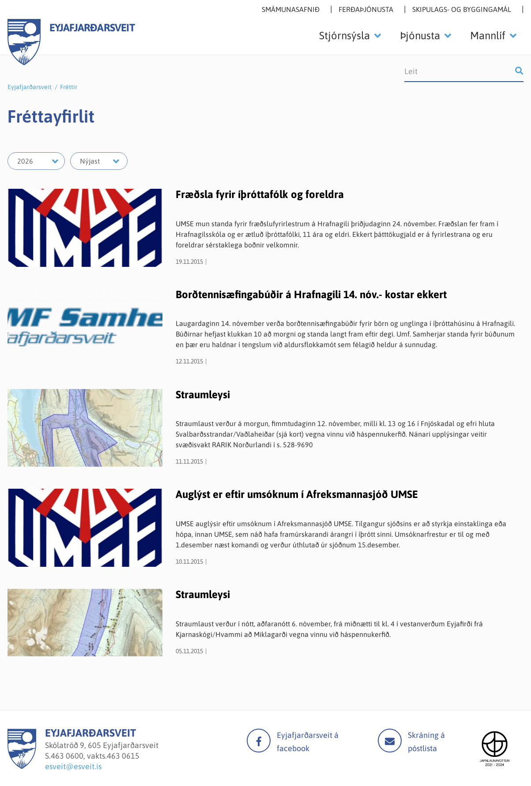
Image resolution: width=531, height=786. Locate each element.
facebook (259, 740)
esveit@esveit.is (73, 766)
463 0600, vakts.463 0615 (95, 755)
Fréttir (68, 86)
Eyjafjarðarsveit (30, 86)
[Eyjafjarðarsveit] (22, 766)
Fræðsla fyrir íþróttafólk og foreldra (260, 194)
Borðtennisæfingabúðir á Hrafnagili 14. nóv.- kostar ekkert (311, 294)
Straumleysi (203, 394)
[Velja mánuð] (99, 161)
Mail (390, 740)
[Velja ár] (36, 161)
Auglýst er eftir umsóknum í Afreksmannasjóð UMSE (297, 494)
